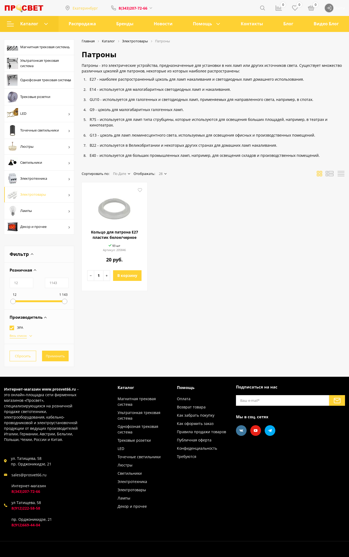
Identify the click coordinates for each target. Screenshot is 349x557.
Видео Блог (326, 24)
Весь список (18, 336)
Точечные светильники (38, 130)
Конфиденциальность (197, 448)
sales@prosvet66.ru (29, 474)
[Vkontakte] (241, 430)
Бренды (125, 24)
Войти (334, 8)
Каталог (27, 24)
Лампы (38, 210)
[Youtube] (255, 430)
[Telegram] (270, 430)
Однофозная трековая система (39, 80)
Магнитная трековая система (38, 47)
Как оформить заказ (195, 423)
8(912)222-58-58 (25, 508)
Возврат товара (191, 406)
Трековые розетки (28, 97)
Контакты (252, 24)
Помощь (202, 24)
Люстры (38, 147)
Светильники (38, 162)
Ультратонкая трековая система (33, 63)
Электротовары (38, 195)
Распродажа (82, 24)
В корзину (127, 275)
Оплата (183, 398)
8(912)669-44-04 (25, 524)
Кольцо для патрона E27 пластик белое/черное (114, 235)
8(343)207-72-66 (133, 8)
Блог (288, 24)
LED (38, 113)
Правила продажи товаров (201, 431)
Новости (163, 24)
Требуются (186, 456)
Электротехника (38, 178)
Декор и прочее (38, 226)
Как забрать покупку (195, 415)
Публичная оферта (194, 440)
